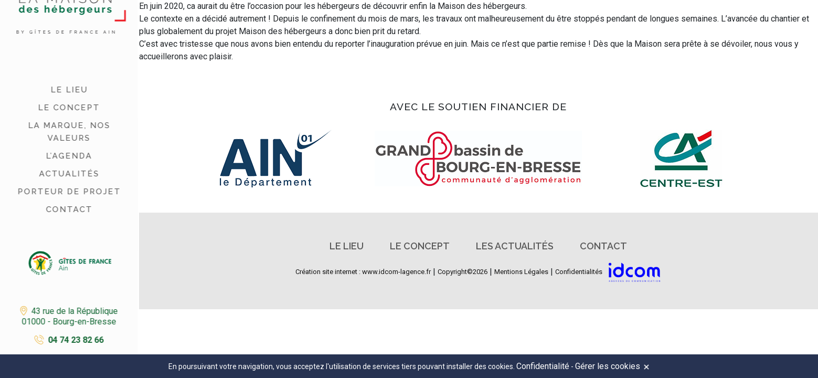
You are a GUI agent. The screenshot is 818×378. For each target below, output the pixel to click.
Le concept (68, 107)
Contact (68, 209)
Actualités (68, 173)
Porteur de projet (68, 191)
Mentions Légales (521, 272)
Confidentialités (578, 272)
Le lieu (68, 89)
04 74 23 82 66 (75, 340)
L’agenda (68, 156)
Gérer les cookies (607, 366)
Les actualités (515, 245)
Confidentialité (542, 366)
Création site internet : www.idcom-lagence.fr (363, 272)
